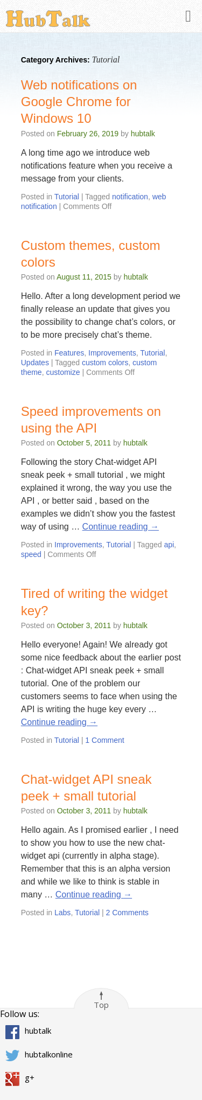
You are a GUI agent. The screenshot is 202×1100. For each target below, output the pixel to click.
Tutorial (66, 196)
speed (31, 554)
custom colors (105, 362)
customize (63, 372)
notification (130, 196)
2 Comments (127, 912)
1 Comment (104, 740)
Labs (62, 912)
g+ (29, 1077)
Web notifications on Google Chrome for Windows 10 (79, 102)
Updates (35, 362)
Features (69, 353)
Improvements (112, 353)
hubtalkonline (49, 1054)
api (169, 544)
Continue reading (120, 526)
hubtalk (143, 133)
